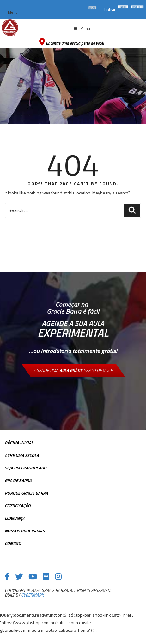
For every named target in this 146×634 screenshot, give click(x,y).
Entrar (110, 9)
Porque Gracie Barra (26, 493)
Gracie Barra (18, 480)
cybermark (32, 595)
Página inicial (19, 442)
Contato (13, 543)
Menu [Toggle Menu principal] (81, 28)
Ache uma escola (22, 455)
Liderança (15, 518)
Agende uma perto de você (73, 370)
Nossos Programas (25, 530)
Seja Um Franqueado (25, 467)
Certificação (18, 505)
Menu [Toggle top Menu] (13, 10)
